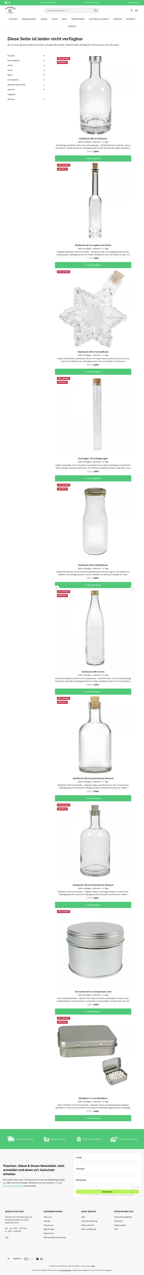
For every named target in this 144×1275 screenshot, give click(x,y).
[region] (95, 588)
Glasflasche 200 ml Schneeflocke (93, 352)
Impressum (48, 1225)
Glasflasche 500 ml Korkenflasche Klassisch (93, 778)
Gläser (10, 65)
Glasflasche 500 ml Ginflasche (93, 138)
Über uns (47, 1217)
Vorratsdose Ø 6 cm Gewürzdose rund (93, 991)
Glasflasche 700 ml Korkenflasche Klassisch (93, 885)
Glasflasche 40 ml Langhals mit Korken (93, 245)
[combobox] (67, 10)
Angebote (11, 94)
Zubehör (11, 89)
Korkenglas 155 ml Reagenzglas (93, 458)
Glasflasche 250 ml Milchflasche (93, 565)
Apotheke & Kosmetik (16, 84)
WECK (9, 75)
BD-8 (93, 1266)
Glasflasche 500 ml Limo (93, 671)
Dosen (10, 70)
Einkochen (118, 1221)
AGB (56, 1182)
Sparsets (11, 99)
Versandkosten (66, 1270)
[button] (44, 55)
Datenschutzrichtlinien (13, 1186)
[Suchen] (95, 10)
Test (116, 1229)
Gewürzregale (120, 1225)
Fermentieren (13, 80)
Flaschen (11, 56)
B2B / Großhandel (88, 1229)
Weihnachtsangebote (123, 1217)
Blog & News (49, 1229)
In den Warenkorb (93, 158)
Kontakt (47, 1221)
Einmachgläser (13, 60)
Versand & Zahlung (89, 1221)
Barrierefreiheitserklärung (55, 1237)
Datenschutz (49, 1233)
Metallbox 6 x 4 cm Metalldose (93, 1098)
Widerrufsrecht (87, 1225)
